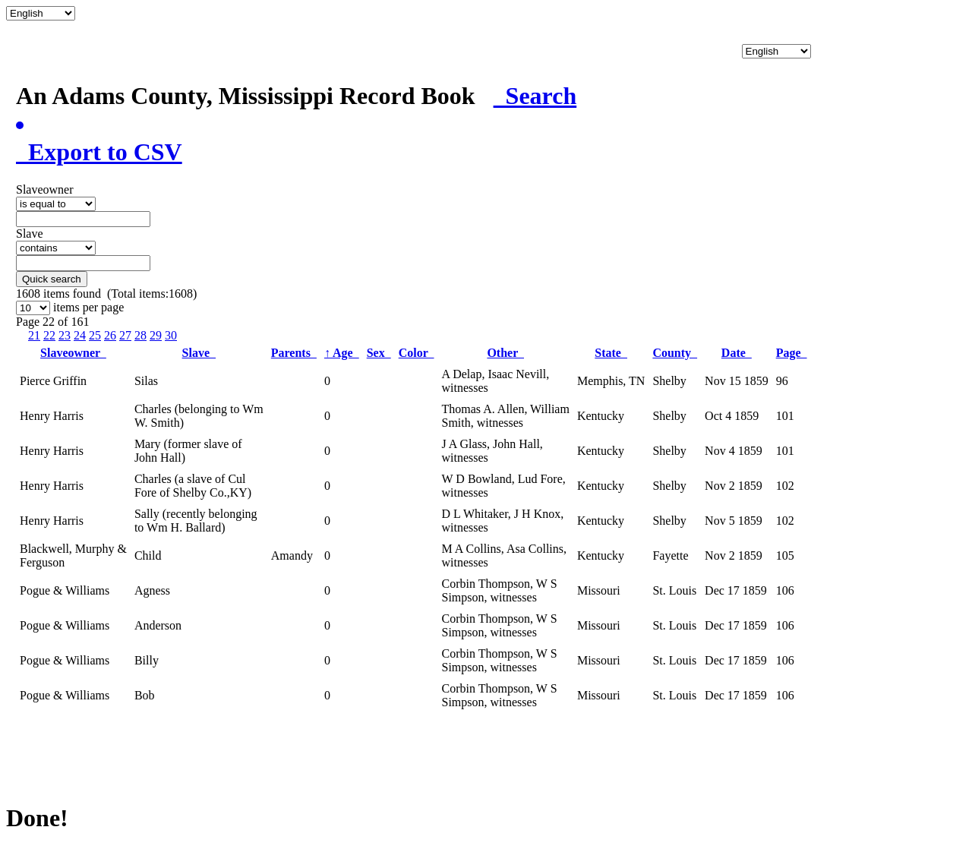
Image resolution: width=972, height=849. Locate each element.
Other (505, 352)
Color (416, 352)
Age (341, 352)
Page (791, 352)
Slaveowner (73, 352)
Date (736, 352)
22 (49, 335)
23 (64, 335)
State (611, 352)
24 (80, 335)
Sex (379, 352)
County (674, 352)
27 (125, 335)
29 (156, 335)
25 (95, 335)
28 (140, 335)
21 (34, 335)
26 (110, 335)
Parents (294, 352)
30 (171, 335)
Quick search (51, 279)
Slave (199, 352)
